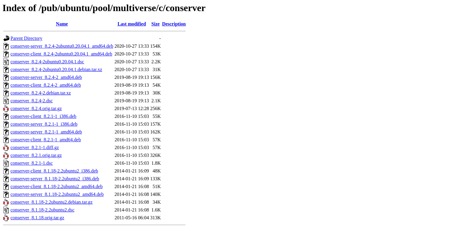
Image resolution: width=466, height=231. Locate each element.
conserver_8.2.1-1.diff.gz (34, 147)
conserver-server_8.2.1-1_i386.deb (43, 124)
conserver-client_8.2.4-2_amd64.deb (45, 85)
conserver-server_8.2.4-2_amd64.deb (46, 77)
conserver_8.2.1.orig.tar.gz (36, 155)
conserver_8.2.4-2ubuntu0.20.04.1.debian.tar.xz (56, 69)
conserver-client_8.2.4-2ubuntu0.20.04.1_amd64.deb (61, 53)
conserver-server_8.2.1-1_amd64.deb (46, 131)
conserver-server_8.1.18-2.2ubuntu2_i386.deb (54, 178)
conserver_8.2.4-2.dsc (31, 100)
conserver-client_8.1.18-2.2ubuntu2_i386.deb (54, 170)
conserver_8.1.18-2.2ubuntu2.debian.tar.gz (51, 202)
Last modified (132, 23)
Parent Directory (26, 38)
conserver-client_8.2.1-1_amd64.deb (45, 139)
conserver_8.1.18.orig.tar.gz (37, 217)
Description (174, 23)
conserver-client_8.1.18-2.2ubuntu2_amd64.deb (56, 186)
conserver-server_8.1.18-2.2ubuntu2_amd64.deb (57, 194)
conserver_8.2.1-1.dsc (31, 163)
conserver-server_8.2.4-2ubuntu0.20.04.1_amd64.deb (61, 46)
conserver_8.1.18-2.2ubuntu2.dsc (42, 209)
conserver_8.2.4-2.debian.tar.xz (40, 92)
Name (62, 23)
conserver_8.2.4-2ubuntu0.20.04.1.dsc (47, 61)
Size (155, 23)
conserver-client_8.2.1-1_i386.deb (43, 116)
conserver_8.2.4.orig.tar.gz (36, 108)
